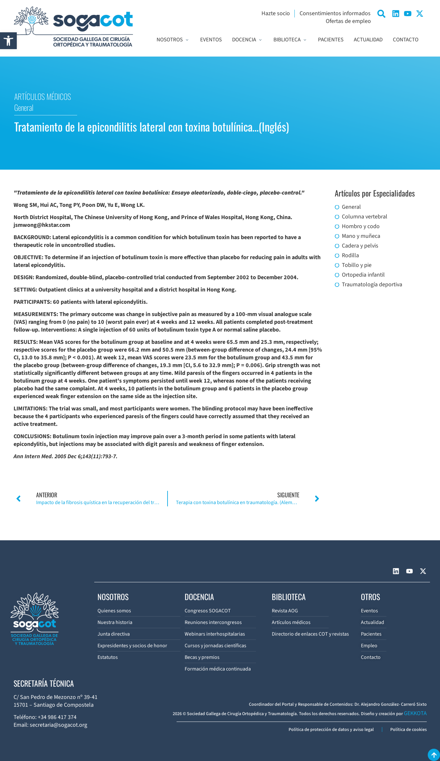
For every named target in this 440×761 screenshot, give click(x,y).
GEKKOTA (415, 713)
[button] (8, 40)
